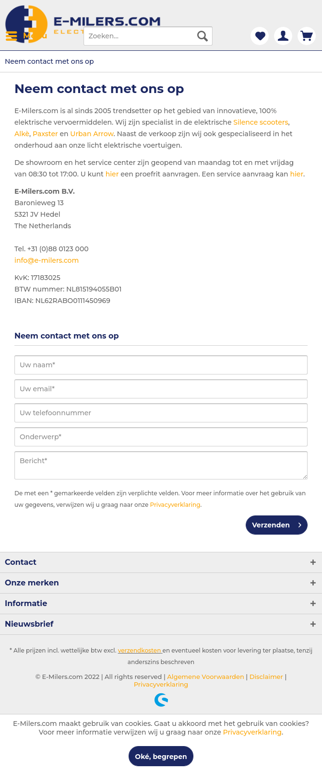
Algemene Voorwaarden (205, 676)
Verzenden (276, 523)
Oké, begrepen (161, 756)
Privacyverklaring (175, 504)
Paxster (45, 133)
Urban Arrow (91, 133)
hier (112, 174)
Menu (26, 34)
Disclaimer (265, 676)
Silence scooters (260, 122)
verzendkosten (139, 650)
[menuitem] (26, 36)
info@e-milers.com (46, 260)
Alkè (21, 133)
